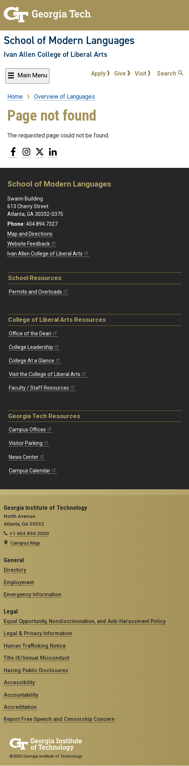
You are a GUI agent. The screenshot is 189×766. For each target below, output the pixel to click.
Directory (15, 570)
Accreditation (20, 707)
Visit (143, 73)
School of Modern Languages (69, 40)
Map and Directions (29, 234)
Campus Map (25, 543)
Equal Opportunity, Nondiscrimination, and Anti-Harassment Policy (85, 621)
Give (122, 73)
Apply (100, 73)
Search (170, 73)
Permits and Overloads (39, 292)
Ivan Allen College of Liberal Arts (55, 54)
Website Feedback (32, 244)
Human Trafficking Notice (35, 646)
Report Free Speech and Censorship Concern (59, 719)
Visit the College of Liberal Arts (48, 374)
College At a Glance (35, 361)
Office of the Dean (33, 333)
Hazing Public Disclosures (36, 670)
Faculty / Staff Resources (42, 388)
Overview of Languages (64, 96)
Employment (19, 582)
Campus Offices (30, 429)
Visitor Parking (29, 443)
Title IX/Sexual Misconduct (36, 658)
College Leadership (34, 347)
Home (15, 96)
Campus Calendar (33, 471)
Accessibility (19, 682)
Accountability (21, 695)
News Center (27, 457)
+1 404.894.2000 (29, 533)
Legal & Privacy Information (38, 633)
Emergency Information (32, 594)
